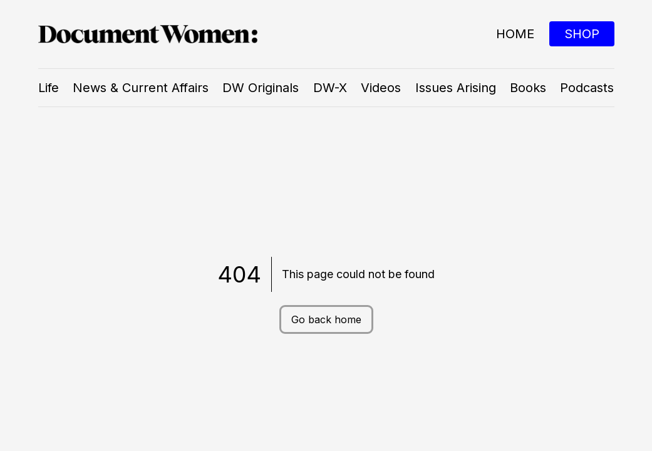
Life (48, 87)
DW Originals (260, 87)
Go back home (326, 319)
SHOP (581, 33)
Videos (381, 87)
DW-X (330, 87)
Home (515, 33)
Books (528, 87)
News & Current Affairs (141, 87)
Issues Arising (455, 87)
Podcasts (587, 87)
